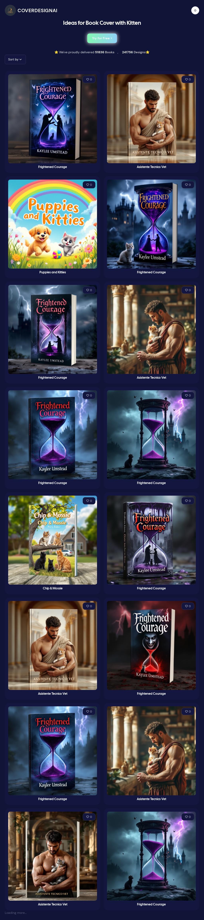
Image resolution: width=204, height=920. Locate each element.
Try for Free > (102, 38)
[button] (15, 59)
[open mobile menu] (195, 10)
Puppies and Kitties (52, 272)
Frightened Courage (52, 167)
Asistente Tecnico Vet (151, 167)
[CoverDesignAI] (31, 10)
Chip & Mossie (53, 588)
